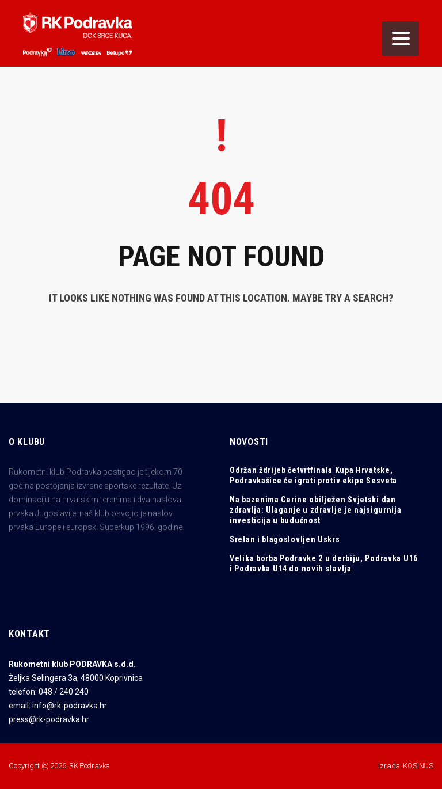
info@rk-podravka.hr (69, 705)
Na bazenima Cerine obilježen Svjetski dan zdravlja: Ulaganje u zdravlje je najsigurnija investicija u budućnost (316, 510)
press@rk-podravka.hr (49, 719)
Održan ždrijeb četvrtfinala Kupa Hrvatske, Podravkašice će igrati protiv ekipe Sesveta (313, 475)
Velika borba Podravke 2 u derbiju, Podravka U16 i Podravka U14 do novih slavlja (324, 563)
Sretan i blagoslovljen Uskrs (285, 539)
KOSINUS (418, 765)
